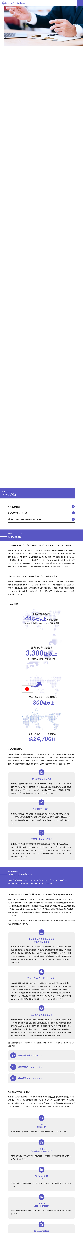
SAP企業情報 (14, 509)
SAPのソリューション (18, 515)
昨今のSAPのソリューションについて (25, 522)
